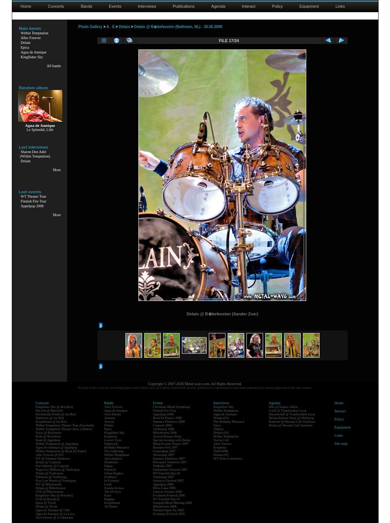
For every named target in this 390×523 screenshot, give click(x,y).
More (57, 170)
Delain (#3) (221, 418)
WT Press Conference (228, 458)
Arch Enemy (112, 414)
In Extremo (112, 480)
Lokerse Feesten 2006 (167, 491)
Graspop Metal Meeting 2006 (172, 503)
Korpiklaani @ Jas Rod (51, 421)
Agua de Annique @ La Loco (55, 514)
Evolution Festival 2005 (169, 514)
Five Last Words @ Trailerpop (56, 480)
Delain (26, 43)
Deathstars (111, 462)
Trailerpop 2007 (164, 477)
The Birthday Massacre (229, 421)
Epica (25, 47)
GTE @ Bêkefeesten (49, 491)
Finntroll (110, 469)
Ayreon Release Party (167, 436)
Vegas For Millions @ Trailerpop (58, 469)
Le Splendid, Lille (40, 130)
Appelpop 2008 (32, 206)
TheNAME (221, 451)
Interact (249, 6)
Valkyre (219, 429)
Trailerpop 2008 (164, 429)
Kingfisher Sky (32, 57)
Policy (277, 6)
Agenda (218, 6)
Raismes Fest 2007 (165, 447)
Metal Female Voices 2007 (171, 444)
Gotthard (110, 477)
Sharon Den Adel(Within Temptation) (35, 154)
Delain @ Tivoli (46, 506)
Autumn (109, 418)
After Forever (31, 38)
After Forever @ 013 (50, 455)
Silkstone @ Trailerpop (51, 477)
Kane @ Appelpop (48, 440)
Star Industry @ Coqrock (52, 466)
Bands (86, 6)
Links (340, 6)
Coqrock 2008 (162, 425)
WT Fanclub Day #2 (166, 473)
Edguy (108, 466)
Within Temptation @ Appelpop (57, 444)
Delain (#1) (221, 455)
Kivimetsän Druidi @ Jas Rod (56, 414)
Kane (107, 495)
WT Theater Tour (33, 196)
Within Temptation (34, 33)
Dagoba (109, 499)
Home (26, 6)
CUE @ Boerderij (48, 499)
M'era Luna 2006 (164, 488)
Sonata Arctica (114, 488)
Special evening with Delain (172, 440)
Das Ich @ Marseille (49, 410)
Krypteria (110, 436)
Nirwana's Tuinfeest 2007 (170, 462)
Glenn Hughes (114, 473)
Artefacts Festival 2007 (168, 480)
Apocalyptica (113, 458)
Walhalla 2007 (162, 466)
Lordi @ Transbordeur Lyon (288, 410)
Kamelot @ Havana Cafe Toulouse (292, 421)
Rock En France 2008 (167, 418)
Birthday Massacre (117, 447)
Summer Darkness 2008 (169, 421)
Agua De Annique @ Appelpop (56, 447)
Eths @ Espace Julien (283, 407)
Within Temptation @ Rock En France (61, 451)
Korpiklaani (112, 503)
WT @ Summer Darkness (53, 458)
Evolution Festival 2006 (169, 495)
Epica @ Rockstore (49, 432)
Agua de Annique (33, 52)
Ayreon (109, 421)
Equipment (309, 6)
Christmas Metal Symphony (171, 407)
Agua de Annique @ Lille (53, 510)
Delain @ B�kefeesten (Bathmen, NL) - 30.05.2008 (178, 27)
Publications (183, 6)
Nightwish (111, 444)
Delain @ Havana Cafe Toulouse (291, 425)
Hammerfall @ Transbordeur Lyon (292, 414)
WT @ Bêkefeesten (49, 484)
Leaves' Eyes (113, 440)
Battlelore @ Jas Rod (50, 418)
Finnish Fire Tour (33, 201)
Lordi (108, 484)
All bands (53, 66)
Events (115, 6)
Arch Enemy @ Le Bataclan (54, 517)
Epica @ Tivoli (46, 503)
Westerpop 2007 (164, 455)
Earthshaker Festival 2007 (170, 469)
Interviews (147, 6)
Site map (341, 443)
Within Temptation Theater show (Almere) (64, 429)
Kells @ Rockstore (48, 436)
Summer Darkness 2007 (169, 458)
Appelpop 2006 (163, 484)
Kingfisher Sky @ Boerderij (54, 407)
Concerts (56, 6)
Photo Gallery (90, 27)
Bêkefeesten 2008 (165, 432)
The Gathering (114, 451)
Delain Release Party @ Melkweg (291, 418)
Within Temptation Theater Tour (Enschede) (65, 425)
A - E (110, 27)
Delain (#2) (221, 432)
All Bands (111, 506)
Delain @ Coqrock (48, 462)
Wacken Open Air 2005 (168, 510)
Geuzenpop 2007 (164, 451)
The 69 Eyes (112, 491)
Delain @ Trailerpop (49, 473)
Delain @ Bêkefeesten (51, 488)
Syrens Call (221, 440)
